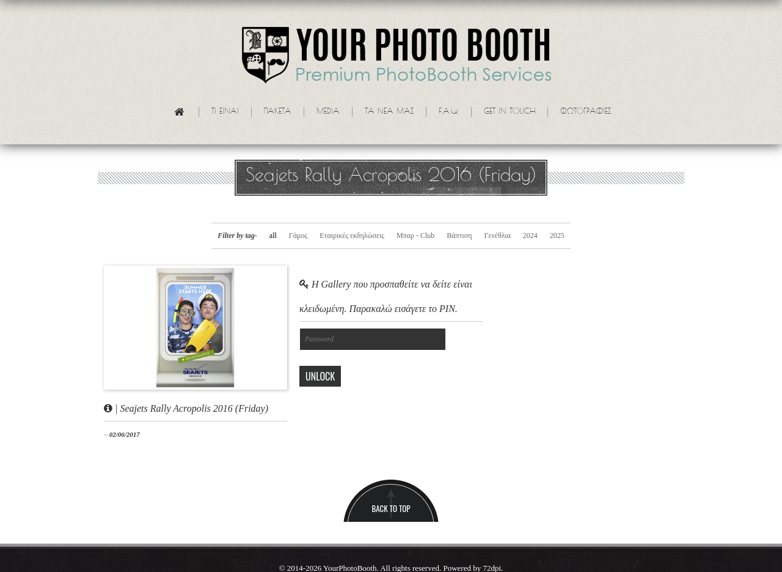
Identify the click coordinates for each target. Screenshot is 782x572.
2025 (557, 235)
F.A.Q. (449, 112)
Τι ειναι (225, 112)
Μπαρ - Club (415, 235)
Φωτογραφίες (585, 112)
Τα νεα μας (389, 112)
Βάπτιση (459, 235)
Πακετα (277, 112)
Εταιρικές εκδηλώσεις (352, 235)
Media (328, 112)
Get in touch (509, 112)
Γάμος (298, 235)
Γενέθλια (497, 235)
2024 (530, 235)
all (273, 235)
